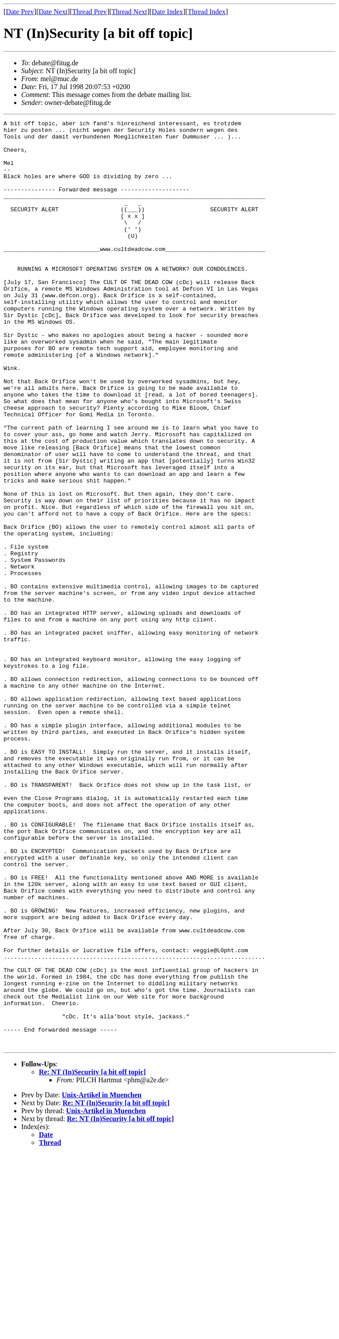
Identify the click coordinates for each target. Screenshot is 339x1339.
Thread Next (129, 11)
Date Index (167, 11)
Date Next (53, 11)
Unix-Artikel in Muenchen (101, 1280)
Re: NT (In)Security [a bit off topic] (92, 1257)
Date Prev (20, 11)
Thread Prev (89, 11)
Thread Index (207, 11)
